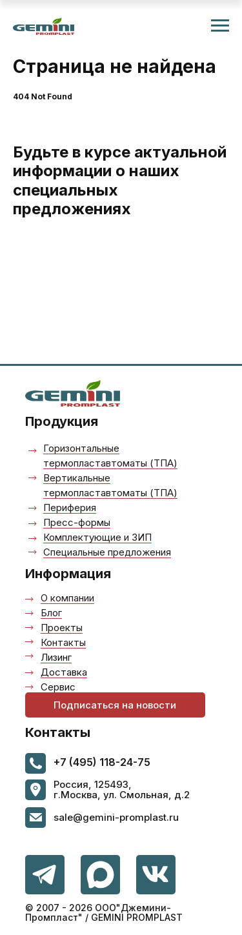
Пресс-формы (76, 522)
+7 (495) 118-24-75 (102, 762)
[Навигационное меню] (220, 25)
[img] (156, 874)
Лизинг (56, 657)
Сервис (58, 687)
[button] (115, 705)
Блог (51, 613)
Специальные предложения (107, 552)
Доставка (64, 672)
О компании (67, 598)
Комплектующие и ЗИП (97, 537)
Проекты (62, 627)
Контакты (63, 642)
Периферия (69, 507)
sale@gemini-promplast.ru (116, 817)
